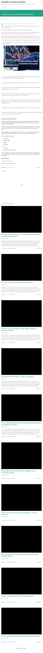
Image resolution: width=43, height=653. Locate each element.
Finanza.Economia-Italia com (6, 160)
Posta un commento (10, 248)
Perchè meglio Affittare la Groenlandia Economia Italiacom (21, 636)
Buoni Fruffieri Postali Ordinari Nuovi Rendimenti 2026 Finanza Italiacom (19, 555)
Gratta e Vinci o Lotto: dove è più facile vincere (17, 282)
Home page (4, 6)
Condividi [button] (38, 167)
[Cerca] (38, 2)
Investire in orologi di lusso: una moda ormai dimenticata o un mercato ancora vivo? (21, 235)
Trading (11, 167)
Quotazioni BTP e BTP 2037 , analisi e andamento (17, 377)
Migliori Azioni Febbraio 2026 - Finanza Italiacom (17, 596)
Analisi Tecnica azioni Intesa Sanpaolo (8, 163)
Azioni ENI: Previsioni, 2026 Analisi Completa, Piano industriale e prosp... (18, 472)
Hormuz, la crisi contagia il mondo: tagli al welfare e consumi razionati (18, 329)
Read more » (39, 248)
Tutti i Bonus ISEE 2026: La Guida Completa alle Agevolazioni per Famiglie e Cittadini (21, 424)
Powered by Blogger (21, 648)
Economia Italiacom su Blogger (13, 2)
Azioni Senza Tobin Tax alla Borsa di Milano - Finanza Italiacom (19, 513)
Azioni (7, 167)
